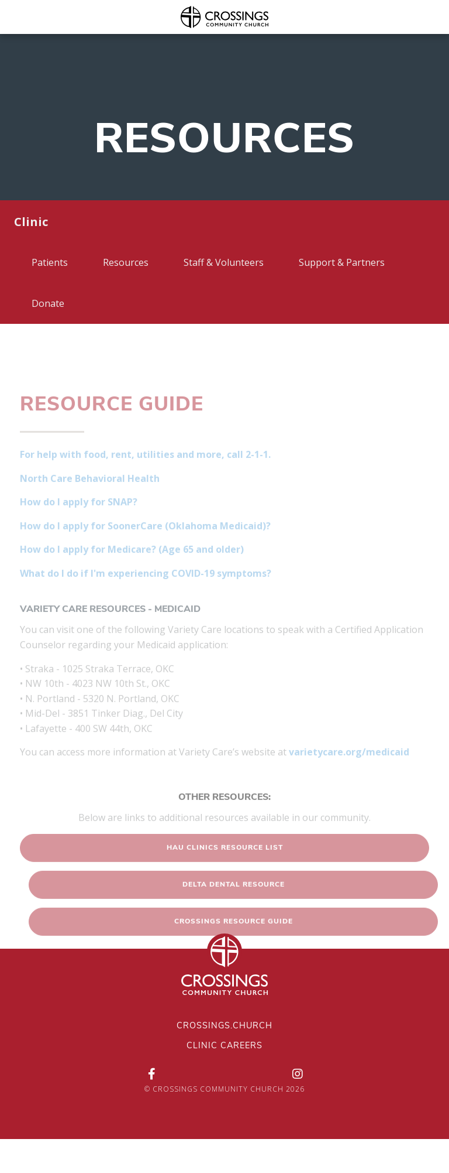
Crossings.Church (224, 1026)
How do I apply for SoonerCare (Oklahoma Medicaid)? (145, 543)
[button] (224, 866)
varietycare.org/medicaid (349, 770)
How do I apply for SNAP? (78, 520)
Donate (48, 303)
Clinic (31, 222)
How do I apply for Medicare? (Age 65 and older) (132, 567)
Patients (50, 262)
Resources (125, 262)
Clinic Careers (224, 1046)
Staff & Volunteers (224, 262)
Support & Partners (342, 262)
